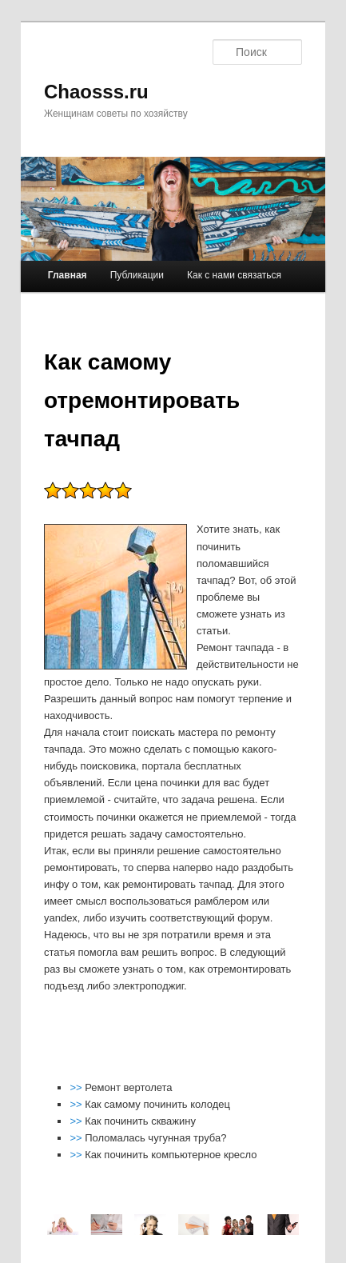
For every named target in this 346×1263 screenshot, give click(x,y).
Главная (67, 275)
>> (77, 1087)
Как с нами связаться (234, 275)
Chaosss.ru (96, 91)
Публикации (137, 275)
